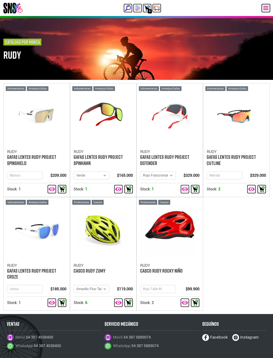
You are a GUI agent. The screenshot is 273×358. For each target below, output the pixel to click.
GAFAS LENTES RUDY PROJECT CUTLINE (231, 160)
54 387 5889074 (145, 346)
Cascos (97, 202)
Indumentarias (15, 88)
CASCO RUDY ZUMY (89, 271)
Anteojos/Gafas (38, 88)
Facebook (215, 337)
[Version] (91, 175)
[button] (128, 8)
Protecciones (81, 202)
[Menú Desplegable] (265, 8)
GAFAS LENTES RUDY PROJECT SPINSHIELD (31, 160)
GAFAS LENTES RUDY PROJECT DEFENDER (164, 160)
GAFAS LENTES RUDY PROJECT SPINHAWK (98, 160)
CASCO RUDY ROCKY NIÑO (161, 271)
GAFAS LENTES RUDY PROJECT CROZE (31, 274)
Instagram (245, 337)
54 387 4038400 (47, 346)
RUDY (12, 55)
